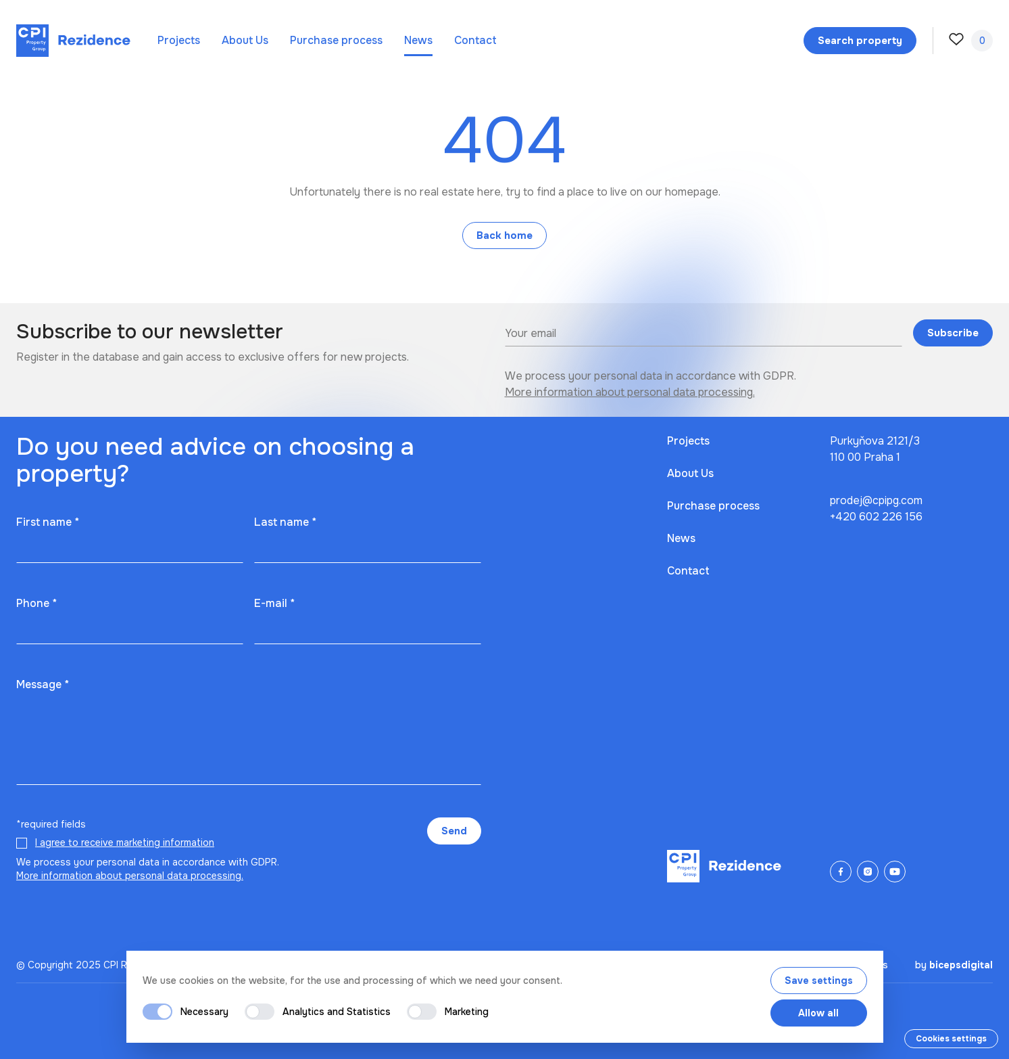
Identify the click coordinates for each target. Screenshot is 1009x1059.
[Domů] (73, 40)
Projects (178, 40)
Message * (42, 684)
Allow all (818, 1013)
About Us (245, 40)
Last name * (285, 522)
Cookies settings (951, 1038)
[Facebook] (841, 871)
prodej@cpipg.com (876, 500)
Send (454, 831)
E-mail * (274, 603)
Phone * (36, 603)
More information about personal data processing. (630, 392)
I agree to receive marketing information (124, 842)
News (418, 40)
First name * (47, 522)
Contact (475, 40)
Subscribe (953, 333)
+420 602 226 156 (876, 517)
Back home (504, 235)
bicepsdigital (961, 965)
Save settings (819, 980)
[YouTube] (895, 871)
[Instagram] (868, 871)
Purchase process (336, 40)
